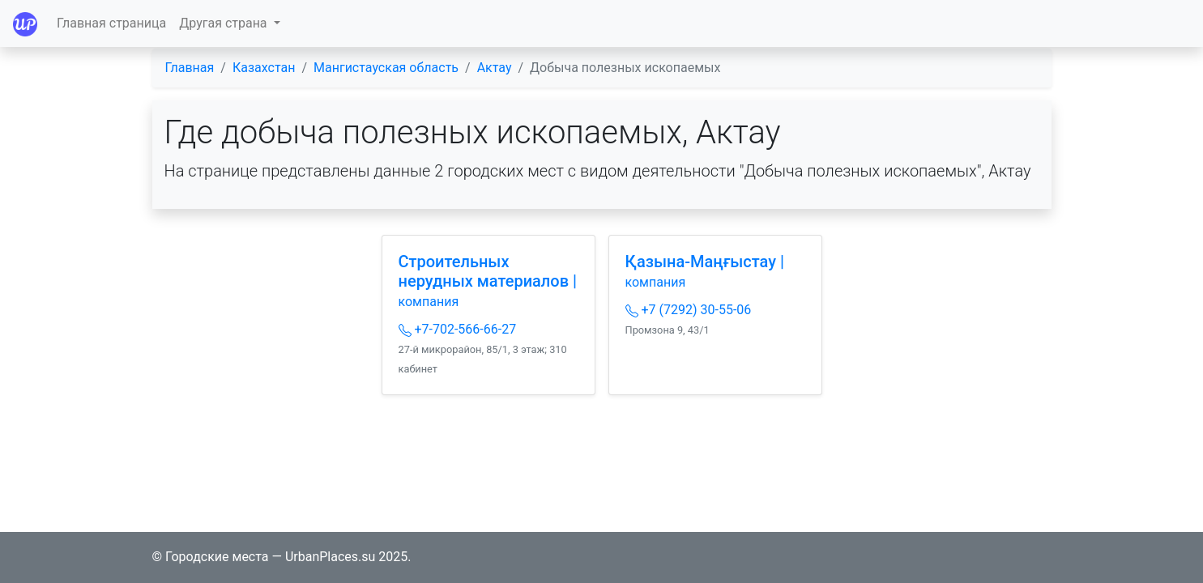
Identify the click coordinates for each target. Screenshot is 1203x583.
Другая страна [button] (224, 23)
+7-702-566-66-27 (458, 329)
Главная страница (111, 23)
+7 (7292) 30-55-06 (688, 309)
